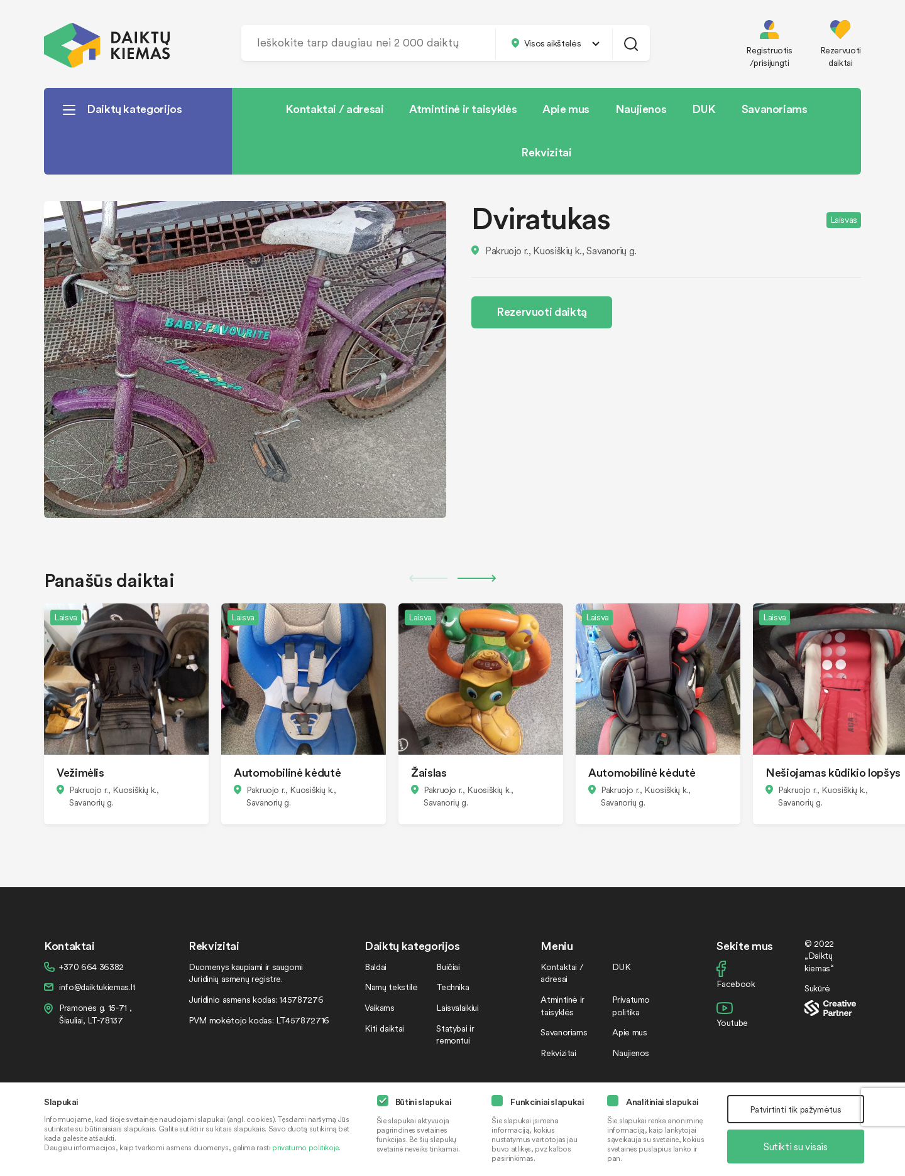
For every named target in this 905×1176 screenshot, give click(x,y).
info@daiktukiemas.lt (97, 986)
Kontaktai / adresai (334, 108)
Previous (428, 578)
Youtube (731, 1022)
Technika (452, 986)
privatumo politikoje (305, 1147)
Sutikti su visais (796, 1146)
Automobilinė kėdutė (287, 772)
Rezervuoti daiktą (541, 311)
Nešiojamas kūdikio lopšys (833, 772)
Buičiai (447, 966)
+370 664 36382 (91, 966)
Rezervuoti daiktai (840, 56)
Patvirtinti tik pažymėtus (795, 1109)
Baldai (376, 966)
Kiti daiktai (384, 1028)
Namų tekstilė (391, 986)
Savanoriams (775, 108)
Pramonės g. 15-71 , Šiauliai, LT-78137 (95, 1013)
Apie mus (566, 108)
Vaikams (379, 1007)
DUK (704, 108)
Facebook (735, 983)
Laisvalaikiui (457, 1007)
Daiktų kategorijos (134, 108)
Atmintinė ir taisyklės (463, 108)
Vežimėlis (80, 772)
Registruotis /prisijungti (769, 56)
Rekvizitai (546, 151)
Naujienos (641, 108)
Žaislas (428, 772)
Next (477, 578)
